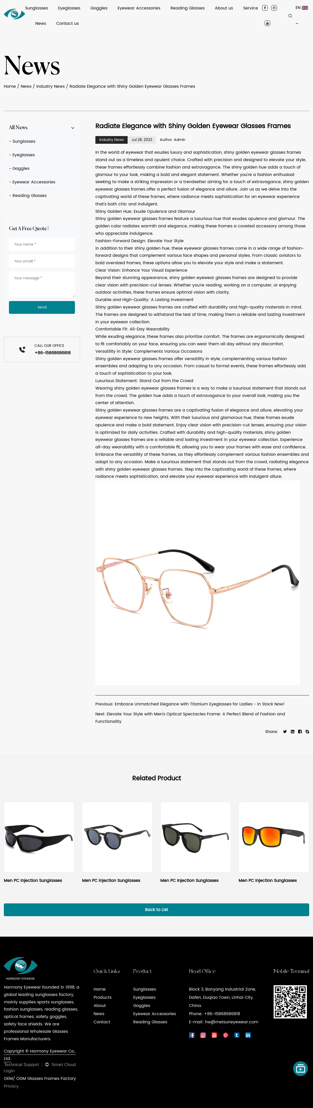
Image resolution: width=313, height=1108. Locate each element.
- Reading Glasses (28, 195)
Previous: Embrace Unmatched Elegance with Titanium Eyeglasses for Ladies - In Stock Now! (190, 704)
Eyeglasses (69, 8)
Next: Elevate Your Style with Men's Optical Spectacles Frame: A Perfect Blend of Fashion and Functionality (190, 718)
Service (250, 8)
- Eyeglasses (22, 155)
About (100, 1005)
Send (42, 307)
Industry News (50, 86)
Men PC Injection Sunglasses (33, 880)
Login (9, 1071)
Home (10, 86)
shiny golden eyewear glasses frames (262, 152)
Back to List (156, 909)
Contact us (67, 23)
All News (18, 127)
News (40, 23)
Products (102, 997)
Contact (102, 1022)
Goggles (99, 8)
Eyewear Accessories (139, 8)
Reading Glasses (188, 8)
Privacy (11, 1086)
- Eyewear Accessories (32, 182)
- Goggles (19, 168)
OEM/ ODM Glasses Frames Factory (40, 1078)
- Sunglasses (22, 141)
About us (224, 8)
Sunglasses (36, 8)
